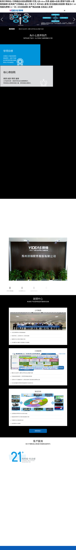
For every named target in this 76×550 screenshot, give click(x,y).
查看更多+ (38, 369)
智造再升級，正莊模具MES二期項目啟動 (20, 274)
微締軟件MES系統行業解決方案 (18, 277)
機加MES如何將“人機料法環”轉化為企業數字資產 (31, 29)
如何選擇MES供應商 (16, 361)
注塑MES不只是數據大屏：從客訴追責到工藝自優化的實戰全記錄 (26, 317)
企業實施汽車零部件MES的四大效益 (19, 351)
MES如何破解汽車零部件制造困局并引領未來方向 (22, 321)
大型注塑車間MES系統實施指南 (18, 270)
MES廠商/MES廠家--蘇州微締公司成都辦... (21, 280)
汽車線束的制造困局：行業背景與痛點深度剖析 (22, 314)
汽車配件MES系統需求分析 (17, 358)
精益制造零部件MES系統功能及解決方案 (20, 355)
